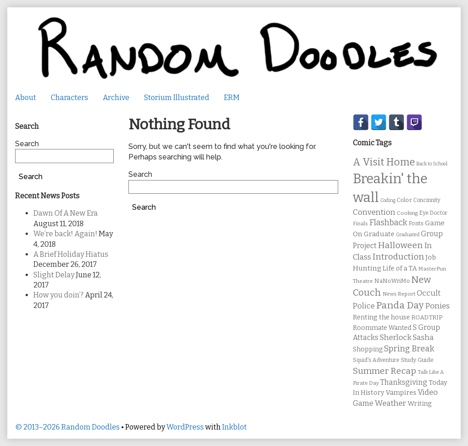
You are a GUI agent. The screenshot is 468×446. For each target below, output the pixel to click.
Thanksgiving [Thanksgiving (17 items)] (403, 382)
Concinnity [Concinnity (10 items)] (426, 200)
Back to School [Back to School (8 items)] (431, 164)
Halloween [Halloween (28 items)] (400, 245)
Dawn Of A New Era (65, 213)
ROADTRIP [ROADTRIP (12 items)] (426, 317)
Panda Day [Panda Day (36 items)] (400, 305)
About (25, 97)
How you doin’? (58, 295)
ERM (231, 97)
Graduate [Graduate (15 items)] (379, 234)
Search (140, 174)
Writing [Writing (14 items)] (420, 404)
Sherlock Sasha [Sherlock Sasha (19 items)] (407, 337)
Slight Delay (53, 275)
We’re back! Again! (65, 233)
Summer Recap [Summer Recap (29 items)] (384, 371)
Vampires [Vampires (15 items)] (401, 392)
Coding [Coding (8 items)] (387, 200)
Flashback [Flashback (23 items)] (388, 223)
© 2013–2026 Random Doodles (67, 427)
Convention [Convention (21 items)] (374, 212)
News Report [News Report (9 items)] (399, 294)
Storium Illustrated (176, 97)
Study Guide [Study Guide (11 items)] (417, 359)
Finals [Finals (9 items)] (360, 223)
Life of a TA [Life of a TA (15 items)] (400, 268)
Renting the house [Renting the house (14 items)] (381, 317)
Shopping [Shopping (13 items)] (368, 349)
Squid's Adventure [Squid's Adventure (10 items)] (376, 360)
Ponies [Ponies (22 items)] (437, 306)
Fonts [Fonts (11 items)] (416, 223)
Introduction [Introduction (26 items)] (398, 257)
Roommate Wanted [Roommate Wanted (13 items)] (382, 328)
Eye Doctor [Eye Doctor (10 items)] (433, 213)
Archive (116, 97)
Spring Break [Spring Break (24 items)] (409, 349)
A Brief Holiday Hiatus (70, 254)
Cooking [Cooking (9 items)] (407, 213)
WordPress (185, 427)
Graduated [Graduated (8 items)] (408, 235)
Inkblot (234, 427)
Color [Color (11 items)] (404, 199)
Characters (69, 97)
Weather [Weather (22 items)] (390, 403)
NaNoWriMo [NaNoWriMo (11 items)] (392, 280)
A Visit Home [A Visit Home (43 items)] (384, 162)
